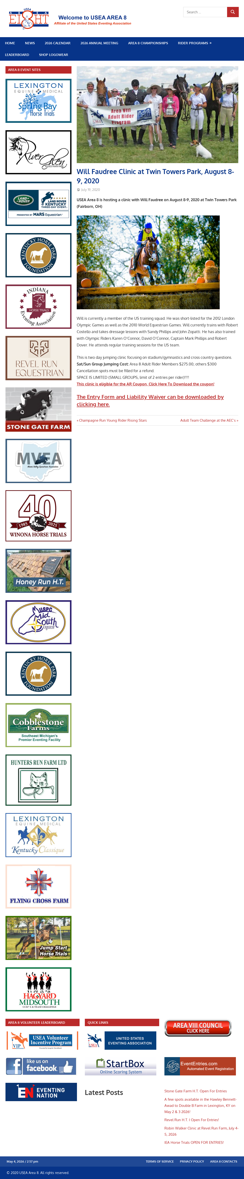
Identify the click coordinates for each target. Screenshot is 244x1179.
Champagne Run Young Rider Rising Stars (113, 420)
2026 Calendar (58, 43)
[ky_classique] (38, 856)
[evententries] (200, 1074)
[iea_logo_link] (38, 327)
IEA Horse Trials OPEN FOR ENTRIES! (194, 1142)
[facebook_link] (41, 1074)
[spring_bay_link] (38, 121)
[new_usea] (120, 1048)
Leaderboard (17, 55)
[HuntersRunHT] (38, 804)
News (30, 43)
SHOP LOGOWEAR (53, 55)
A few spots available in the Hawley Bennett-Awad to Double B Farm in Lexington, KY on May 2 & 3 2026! (200, 1105)
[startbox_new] (120, 1074)
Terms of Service (160, 1161)
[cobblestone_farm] (38, 746)
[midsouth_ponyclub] (38, 643)
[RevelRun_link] (38, 379)
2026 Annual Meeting (99, 43)
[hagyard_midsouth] (38, 1010)
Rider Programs (193, 43)
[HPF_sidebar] (38, 276)
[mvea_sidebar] (38, 482)
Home (10, 43)
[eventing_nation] (41, 1100)
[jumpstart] (38, 958)
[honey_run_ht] (38, 591)
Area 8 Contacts (223, 1161)
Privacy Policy (192, 1161)
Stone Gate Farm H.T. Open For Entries (195, 1091)
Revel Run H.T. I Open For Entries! (191, 1120)
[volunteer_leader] (42, 1048)
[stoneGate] (38, 430)
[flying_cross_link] (38, 907)
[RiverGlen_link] (38, 173)
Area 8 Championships (148, 43)
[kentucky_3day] (38, 224)
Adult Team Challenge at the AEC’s (208, 420)
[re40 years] (38, 540)
